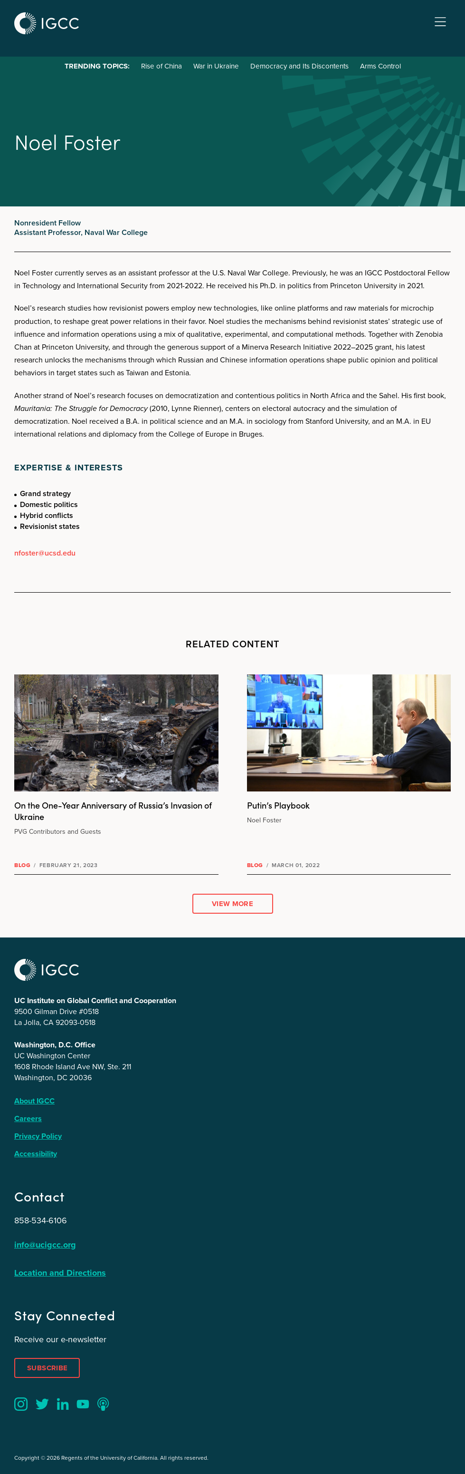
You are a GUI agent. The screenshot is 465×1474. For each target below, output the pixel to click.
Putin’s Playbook (278, 805)
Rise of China (161, 66)
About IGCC (34, 1100)
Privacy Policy (38, 1136)
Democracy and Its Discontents (299, 66)
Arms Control (380, 66)
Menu (440, 22)
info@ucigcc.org (45, 1245)
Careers (28, 1118)
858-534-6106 (40, 1220)
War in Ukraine (216, 66)
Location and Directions (60, 1273)
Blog (22, 865)
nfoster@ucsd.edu (45, 552)
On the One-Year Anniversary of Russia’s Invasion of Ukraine (113, 810)
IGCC (46, 23)
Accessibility (35, 1153)
